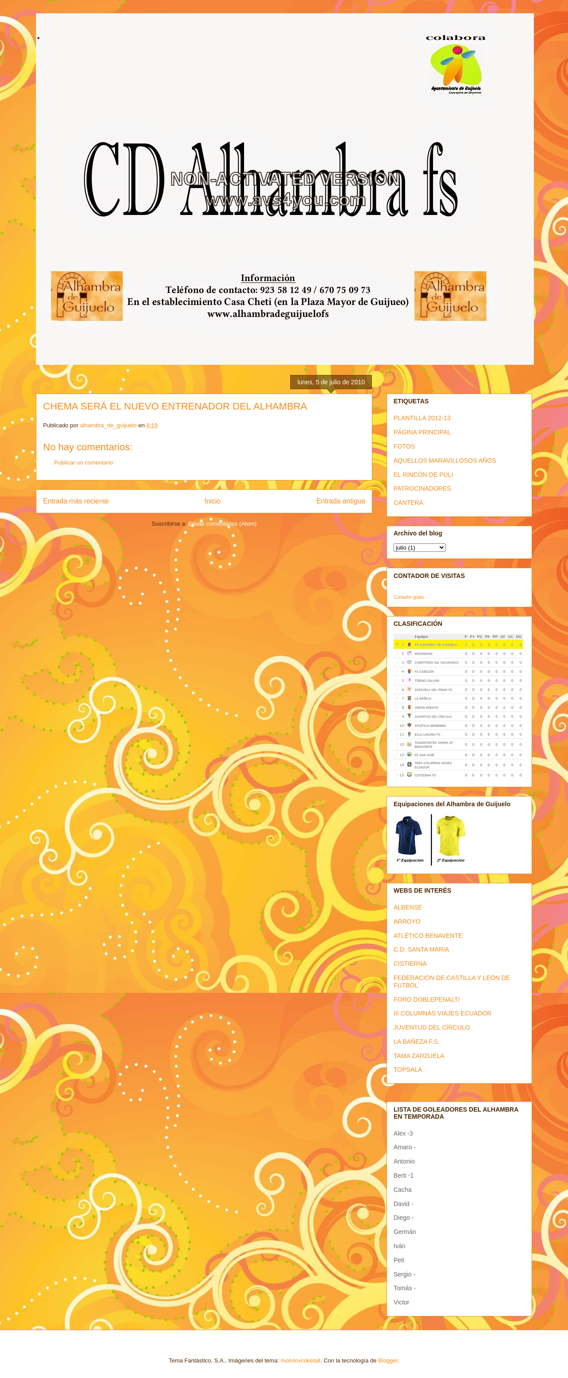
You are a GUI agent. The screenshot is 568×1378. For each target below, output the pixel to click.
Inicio (213, 501)
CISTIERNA (410, 963)
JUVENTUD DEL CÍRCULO (432, 1027)
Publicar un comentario (83, 462)
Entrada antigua (340, 501)
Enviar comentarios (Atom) (222, 523)
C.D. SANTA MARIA (421, 949)
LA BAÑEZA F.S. (417, 1041)
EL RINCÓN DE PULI (423, 474)
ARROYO (407, 921)
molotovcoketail (300, 1360)
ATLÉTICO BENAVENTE (428, 935)
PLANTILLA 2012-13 (422, 418)
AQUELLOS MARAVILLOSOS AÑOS (445, 460)
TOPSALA (408, 1069)
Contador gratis (409, 597)
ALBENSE (408, 907)
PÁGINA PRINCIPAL (422, 432)
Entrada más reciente (76, 501)
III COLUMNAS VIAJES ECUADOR (443, 1013)
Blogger (388, 1360)
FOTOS (404, 446)
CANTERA (408, 502)
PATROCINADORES (422, 488)
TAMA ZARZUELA (419, 1055)
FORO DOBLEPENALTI (427, 999)
